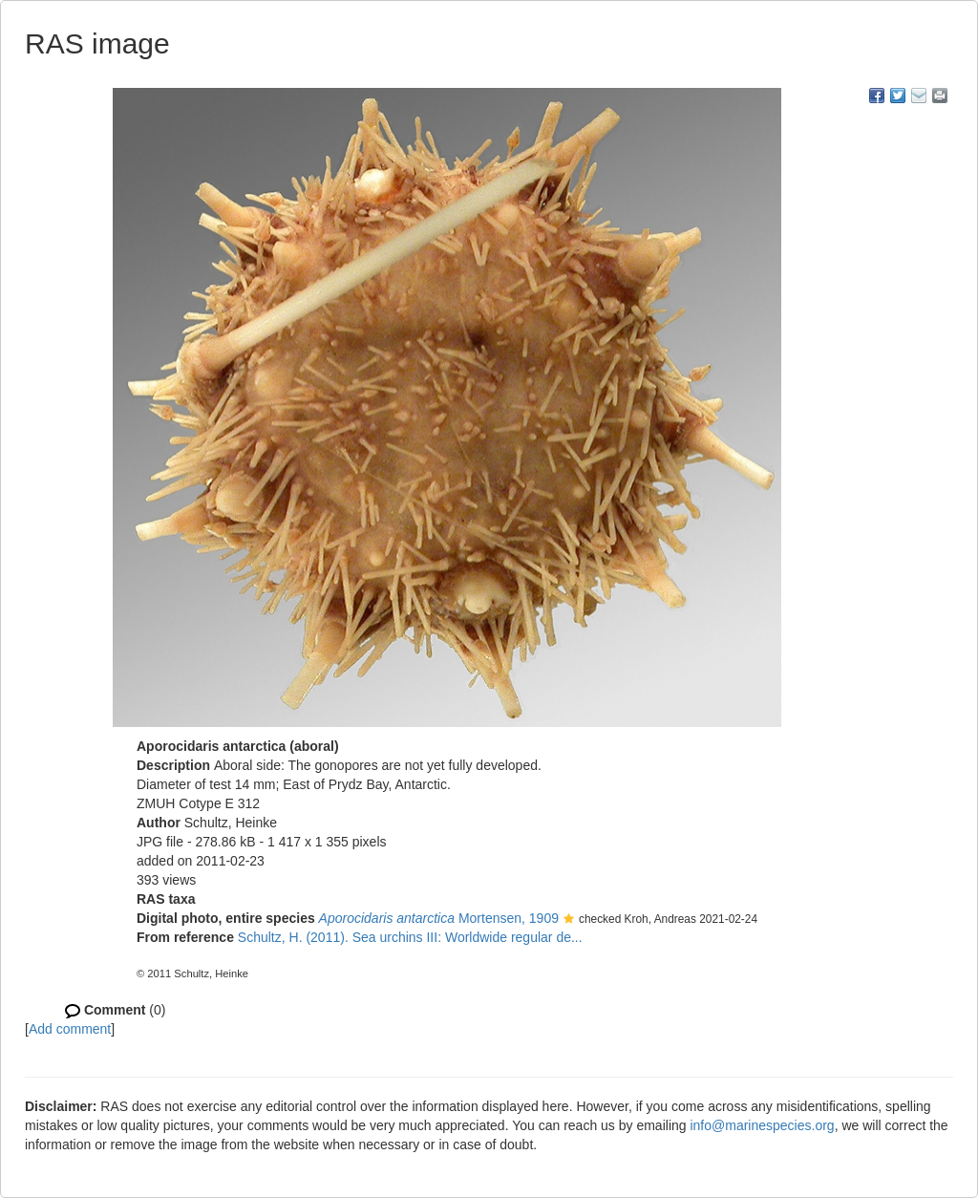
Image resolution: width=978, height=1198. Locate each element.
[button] (569, 920)
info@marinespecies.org (762, 1125)
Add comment (70, 1029)
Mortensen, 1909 (439, 918)
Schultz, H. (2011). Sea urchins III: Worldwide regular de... (410, 937)
